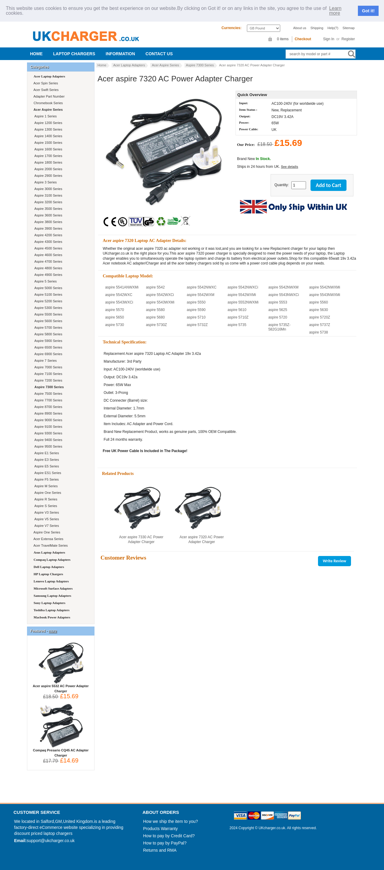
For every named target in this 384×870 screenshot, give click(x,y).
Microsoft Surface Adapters (53, 588)
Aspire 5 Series (45, 281)
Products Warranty (160, 828)
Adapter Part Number (48, 96)
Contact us (159, 53)
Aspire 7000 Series (47, 367)
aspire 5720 (277, 317)
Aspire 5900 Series (47, 341)
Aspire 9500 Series (47, 446)
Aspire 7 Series (45, 360)
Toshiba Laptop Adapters (51, 610)
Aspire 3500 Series (47, 208)
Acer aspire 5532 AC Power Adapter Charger (60, 687)
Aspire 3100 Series (47, 195)
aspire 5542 (155, 287)
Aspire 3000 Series (47, 189)
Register (348, 39)
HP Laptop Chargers (48, 574)
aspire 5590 (196, 310)
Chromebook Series (48, 103)
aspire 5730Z (156, 325)
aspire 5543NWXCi (283, 295)
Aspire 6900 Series (47, 354)
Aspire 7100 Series (47, 374)
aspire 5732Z (197, 325)
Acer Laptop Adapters (129, 65)
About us (299, 28)
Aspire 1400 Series (47, 136)
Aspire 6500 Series (47, 347)
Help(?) (333, 28)
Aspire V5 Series (46, 519)
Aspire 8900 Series (47, 413)
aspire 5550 (196, 302)
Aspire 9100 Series (47, 426)
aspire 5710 (196, 317)
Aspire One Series (47, 492)
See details (289, 166)
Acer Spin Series (45, 83)
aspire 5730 (114, 325)
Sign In (328, 39)
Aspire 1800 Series (47, 162)
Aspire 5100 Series (47, 294)
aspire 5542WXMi (241, 295)
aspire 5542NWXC (201, 287)
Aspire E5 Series (46, 466)
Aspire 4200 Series (47, 235)
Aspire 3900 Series (47, 228)
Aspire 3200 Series (47, 202)
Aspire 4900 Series (47, 274)
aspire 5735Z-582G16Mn (279, 327)
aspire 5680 (155, 317)
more (53, 631)
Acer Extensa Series (48, 539)
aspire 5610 (236, 310)
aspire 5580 (155, 310)
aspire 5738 (318, 332)
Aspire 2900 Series (47, 175)
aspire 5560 (318, 302)
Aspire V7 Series (46, 525)
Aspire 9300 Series (47, 433)
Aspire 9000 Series (47, 420)
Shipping (316, 28)
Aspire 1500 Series (47, 142)
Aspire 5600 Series (47, 321)
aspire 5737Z (319, 325)
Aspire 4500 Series (47, 248)
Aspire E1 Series (46, 453)
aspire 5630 (318, 310)
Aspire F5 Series (46, 479)
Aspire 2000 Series (47, 169)
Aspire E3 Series (46, 459)
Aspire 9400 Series (47, 440)
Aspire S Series (45, 506)
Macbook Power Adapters (52, 617)
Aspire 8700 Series (47, 407)
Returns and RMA (159, 850)
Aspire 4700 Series (47, 261)
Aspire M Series (45, 486)
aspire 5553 (277, 302)
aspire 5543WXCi (119, 302)
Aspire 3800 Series (47, 222)
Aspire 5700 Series (47, 327)
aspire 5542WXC (118, 295)
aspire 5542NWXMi (324, 287)
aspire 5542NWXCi (242, 287)
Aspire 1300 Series (47, 129)
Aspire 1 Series (45, 116)
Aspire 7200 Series (47, 380)
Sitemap (349, 28)
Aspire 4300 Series (47, 241)
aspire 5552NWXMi (242, 302)
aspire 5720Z (319, 317)
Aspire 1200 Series (47, 123)
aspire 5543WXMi (160, 302)
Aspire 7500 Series (47, 393)
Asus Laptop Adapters (49, 552)
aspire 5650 (114, 317)
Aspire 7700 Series (47, 400)
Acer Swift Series (45, 90)
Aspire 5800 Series (47, 334)
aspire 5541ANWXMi (121, 287)
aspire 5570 (114, 310)
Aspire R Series (45, 499)
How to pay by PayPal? (165, 843)
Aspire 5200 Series (47, 301)
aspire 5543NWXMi (324, 295)
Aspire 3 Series (45, 182)
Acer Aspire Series (165, 65)
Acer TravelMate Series (50, 545)
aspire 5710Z (237, 317)
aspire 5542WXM (200, 295)
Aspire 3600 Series (47, 215)
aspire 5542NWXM (283, 287)
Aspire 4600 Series (47, 255)
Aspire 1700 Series (47, 156)
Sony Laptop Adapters (49, 603)
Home (36, 53)
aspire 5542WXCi (160, 295)
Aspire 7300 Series (200, 65)
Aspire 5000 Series (47, 288)
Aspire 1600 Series (47, 149)
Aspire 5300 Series (47, 308)
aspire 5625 (277, 310)
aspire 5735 (236, 325)
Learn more (335, 11)
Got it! (368, 10)
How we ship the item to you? (170, 821)
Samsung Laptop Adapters (52, 595)
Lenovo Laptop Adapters (51, 581)
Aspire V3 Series (46, 512)
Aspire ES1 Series (47, 473)
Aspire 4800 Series (47, 268)
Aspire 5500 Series (47, 314)
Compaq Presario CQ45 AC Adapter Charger (61, 751)
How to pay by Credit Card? (169, 835)
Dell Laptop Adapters (49, 567)
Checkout (303, 39)
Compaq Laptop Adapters (52, 559)
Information (120, 53)
